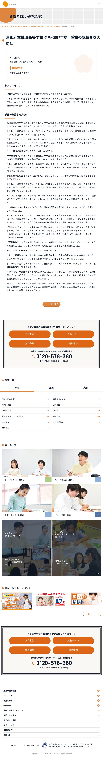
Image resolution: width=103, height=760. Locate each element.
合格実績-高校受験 (21, 26)
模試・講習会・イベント (13, 710)
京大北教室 (6, 404)
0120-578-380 (54, 356)
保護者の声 (7, 730)
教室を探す (7, 700)
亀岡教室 (5, 427)
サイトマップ (8, 725)
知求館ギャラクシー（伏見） (13, 416)
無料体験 (30, 343)
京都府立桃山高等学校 (52, 26)
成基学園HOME (7, 26)
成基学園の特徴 (9, 690)
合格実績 (7, 705)
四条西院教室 (7, 410)
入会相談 (30, 333)
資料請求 (73, 343)
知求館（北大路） (60, 399)
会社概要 (14, 745)
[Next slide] (99, 601)
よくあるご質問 (9, 720)
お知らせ (7, 735)
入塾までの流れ (9, 715)
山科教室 (56, 404)
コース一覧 (7, 695)
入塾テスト (73, 333)
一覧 (88, 613)
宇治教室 (5, 422)
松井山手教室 (58, 422)
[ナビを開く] (99, 4)
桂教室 (55, 410)
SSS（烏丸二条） (9, 399)
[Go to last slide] (3, 601)
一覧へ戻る (53, 304)
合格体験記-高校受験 (36, 26)
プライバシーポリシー (31, 745)
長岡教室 (56, 416)
